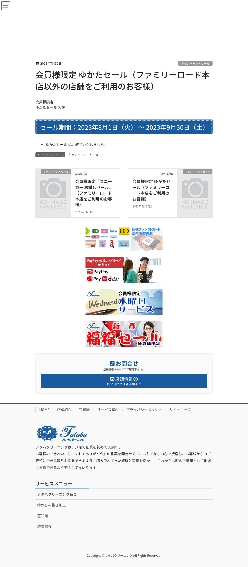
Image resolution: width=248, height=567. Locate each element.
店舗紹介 (64, 409)
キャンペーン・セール (195, 63)
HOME (44, 409)
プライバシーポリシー (144, 409)
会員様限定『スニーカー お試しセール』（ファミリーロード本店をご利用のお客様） (94, 192)
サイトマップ (180, 409)
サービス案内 (108, 409)
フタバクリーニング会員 (57, 494)
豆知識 (84, 409)
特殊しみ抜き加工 (51, 505)
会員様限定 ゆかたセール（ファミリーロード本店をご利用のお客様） (151, 190)
